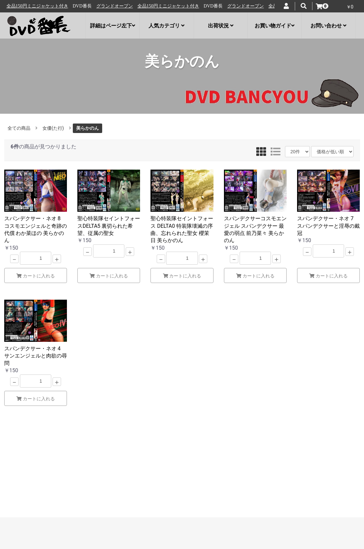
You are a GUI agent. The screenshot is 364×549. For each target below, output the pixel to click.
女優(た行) (53, 128)
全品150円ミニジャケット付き (81, 6)
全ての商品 (19, 128)
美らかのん (87, 128)
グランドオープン (27, 6)
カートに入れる (35, 275)
